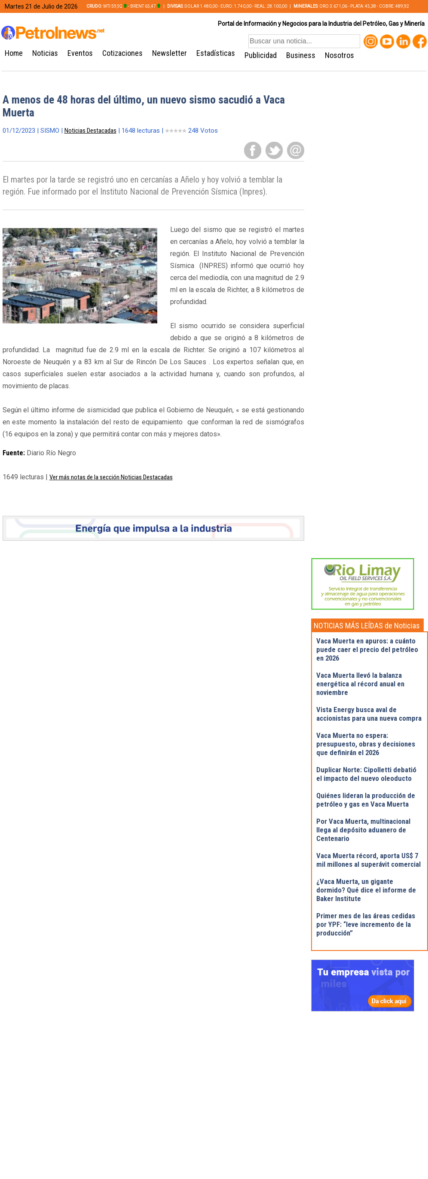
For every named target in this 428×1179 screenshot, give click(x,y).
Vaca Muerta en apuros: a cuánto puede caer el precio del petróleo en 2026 (367, 649)
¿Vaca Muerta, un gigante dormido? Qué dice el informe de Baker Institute (366, 890)
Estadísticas (215, 53)
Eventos (80, 53)
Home (14, 53)
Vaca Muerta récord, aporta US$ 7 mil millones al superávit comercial (368, 859)
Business (300, 55)
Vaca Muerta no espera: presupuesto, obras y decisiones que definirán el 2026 (365, 744)
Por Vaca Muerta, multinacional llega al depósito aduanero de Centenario (363, 830)
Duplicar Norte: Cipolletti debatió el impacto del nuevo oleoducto (366, 774)
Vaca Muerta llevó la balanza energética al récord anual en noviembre (360, 684)
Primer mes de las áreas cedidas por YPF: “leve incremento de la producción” (365, 924)
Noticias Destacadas (90, 130)
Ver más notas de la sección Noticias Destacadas (111, 477)
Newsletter (169, 53)
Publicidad (261, 55)
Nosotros (339, 55)
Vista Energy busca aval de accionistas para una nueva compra (369, 713)
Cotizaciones (122, 53)
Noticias (45, 53)
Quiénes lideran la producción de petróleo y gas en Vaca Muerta (365, 799)
